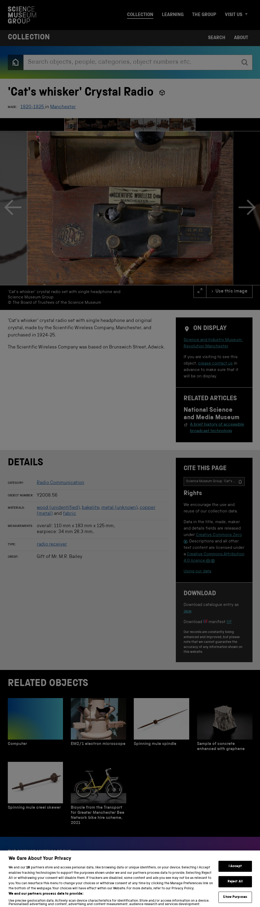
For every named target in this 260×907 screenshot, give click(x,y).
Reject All (235, 891)
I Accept (235, 876)
